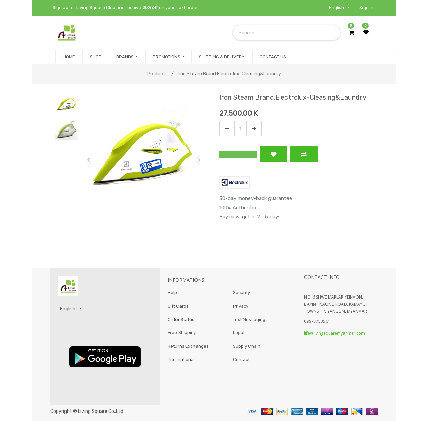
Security (241, 292)
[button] (88, 160)
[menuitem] (69, 57)
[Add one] (254, 128)
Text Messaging (249, 319)
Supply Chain (246, 346)
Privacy (240, 306)
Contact (241, 359)
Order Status (181, 319)
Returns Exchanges (188, 346)
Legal (238, 333)
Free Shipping (182, 333)
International (181, 359)
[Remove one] (227, 128)
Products (157, 74)
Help (172, 292)
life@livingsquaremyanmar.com (334, 333)
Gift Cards (178, 306)
